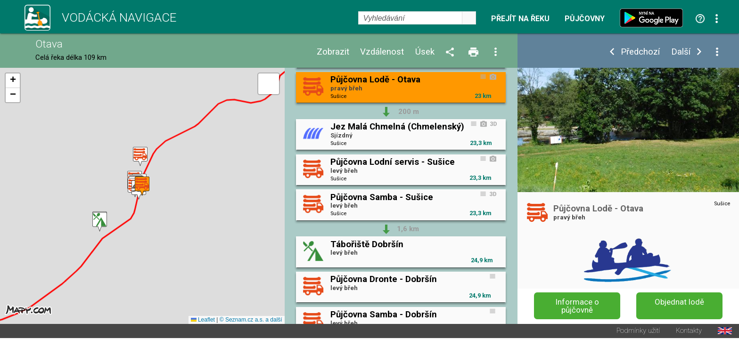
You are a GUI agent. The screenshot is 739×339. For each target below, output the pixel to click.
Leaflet (203, 320)
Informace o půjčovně (577, 306)
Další (680, 52)
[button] (99, 222)
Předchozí (640, 52)
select (469, 18)
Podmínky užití (638, 331)
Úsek (425, 52)
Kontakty (689, 331)
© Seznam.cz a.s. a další (251, 320)
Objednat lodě (679, 302)
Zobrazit (333, 52)
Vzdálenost (382, 52)
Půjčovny (585, 19)
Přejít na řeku (520, 19)
